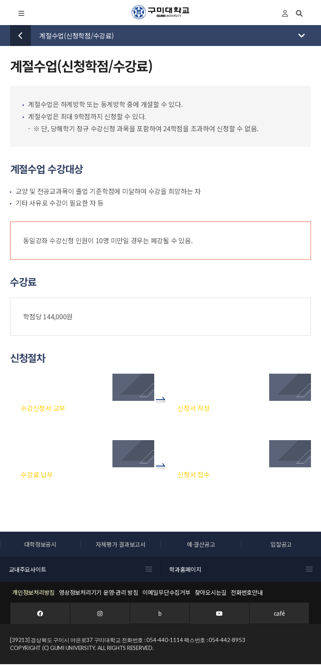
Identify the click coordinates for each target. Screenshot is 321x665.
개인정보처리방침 (33, 593)
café (279, 613)
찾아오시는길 (211, 593)
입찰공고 (281, 544)
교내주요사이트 (80, 570)
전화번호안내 (247, 593)
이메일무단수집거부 (167, 593)
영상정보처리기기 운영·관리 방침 (98, 593)
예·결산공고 (201, 544)
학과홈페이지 (241, 570)
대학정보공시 (40, 544)
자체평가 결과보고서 (120, 544)
